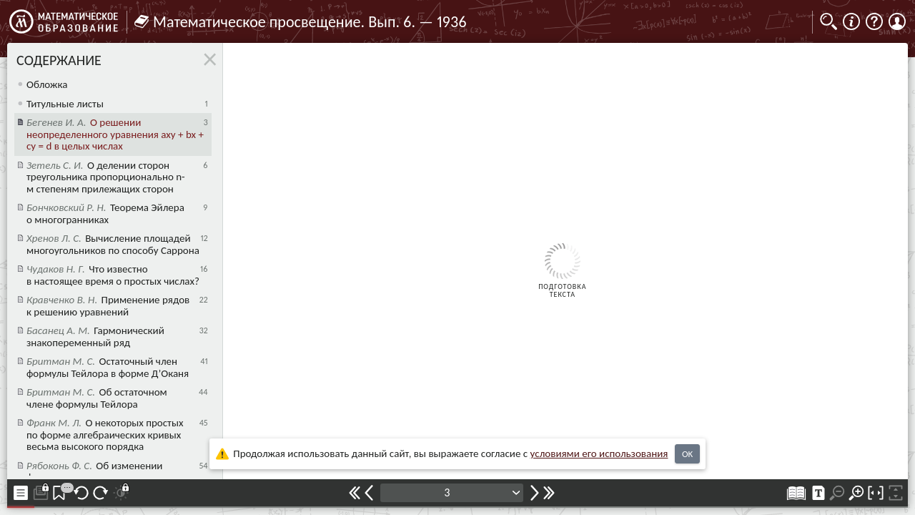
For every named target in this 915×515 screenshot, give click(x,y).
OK (687, 453)
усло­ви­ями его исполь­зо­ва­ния (599, 453)
